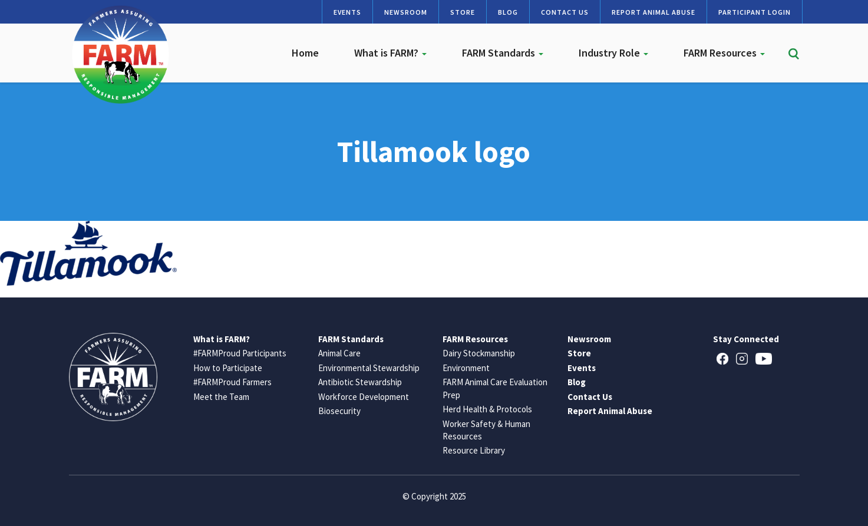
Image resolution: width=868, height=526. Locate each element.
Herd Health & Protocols (487, 409)
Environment (466, 367)
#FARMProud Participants (239, 353)
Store (462, 12)
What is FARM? (390, 52)
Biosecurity (339, 410)
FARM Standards (502, 52)
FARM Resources (724, 52)
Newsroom (405, 12)
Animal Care (339, 353)
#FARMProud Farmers (232, 382)
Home (305, 52)
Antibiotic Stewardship (360, 382)
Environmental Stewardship (369, 367)
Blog (508, 12)
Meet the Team (221, 396)
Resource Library (474, 450)
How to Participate (227, 367)
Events (347, 12)
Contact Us (565, 12)
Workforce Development (363, 396)
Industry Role (613, 52)
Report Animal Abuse (653, 12)
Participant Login (754, 12)
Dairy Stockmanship (479, 353)
